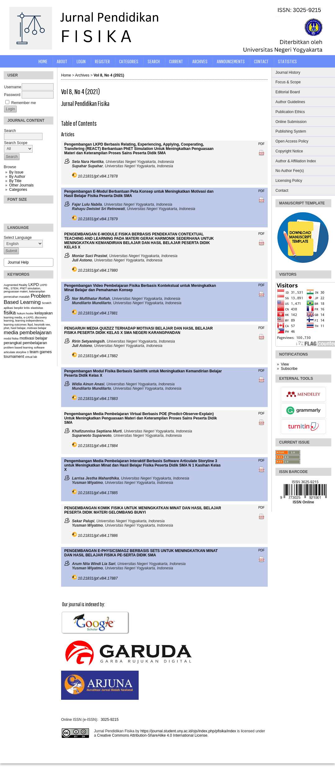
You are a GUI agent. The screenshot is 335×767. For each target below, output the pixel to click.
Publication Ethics (290, 112)
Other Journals (21, 185)
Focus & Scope (288, 82)
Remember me (23, 103)
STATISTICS (287, 61)
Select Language (18, 237)
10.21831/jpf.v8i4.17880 (98, 270)
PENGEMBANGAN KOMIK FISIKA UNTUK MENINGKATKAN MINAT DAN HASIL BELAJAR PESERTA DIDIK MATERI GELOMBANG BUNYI (142, 510)
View (285, 364)
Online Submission (290, 122)
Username (12, 87)
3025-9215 (109, 719)
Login (81, 61)
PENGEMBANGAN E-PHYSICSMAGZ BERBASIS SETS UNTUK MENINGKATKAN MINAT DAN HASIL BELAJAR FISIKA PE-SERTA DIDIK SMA (141, 553)
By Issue (16, 172)
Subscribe (289, 368)
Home (42, 61)
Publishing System (290, 131)
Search (154, 61)
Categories (18, 189)
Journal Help (18, 262)
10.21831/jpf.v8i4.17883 (98, 399)
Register (102, 61)
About (62, 61)
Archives (200, 61)
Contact (281, 190)
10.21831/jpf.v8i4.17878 (98, 176)
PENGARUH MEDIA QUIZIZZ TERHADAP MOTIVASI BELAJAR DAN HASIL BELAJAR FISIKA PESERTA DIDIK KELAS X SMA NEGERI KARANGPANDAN (138, 330)
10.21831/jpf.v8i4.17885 (98, 493)
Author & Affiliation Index (295, 161)
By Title (15, 181)
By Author (17, 176)
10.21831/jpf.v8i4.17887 (98, 578)
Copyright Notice (289, 151)
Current (176, 61)
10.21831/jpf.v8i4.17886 (98, 535)
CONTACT (261, 61)
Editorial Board (287, 92)
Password (12, 95)
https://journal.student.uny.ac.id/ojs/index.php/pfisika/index (188, 731)
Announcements (231, 61)
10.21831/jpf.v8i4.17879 (98, 219)
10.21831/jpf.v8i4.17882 (98, 356)
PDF (261, 144)
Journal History (287, 72)
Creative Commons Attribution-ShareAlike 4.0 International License (152, 735)
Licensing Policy (288, 180)
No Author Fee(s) (289, 171)
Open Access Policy (291, 141)
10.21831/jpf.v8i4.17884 (98, 446)
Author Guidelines (290, 102)
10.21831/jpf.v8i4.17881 (98, 313)
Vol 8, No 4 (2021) (109, 75)
